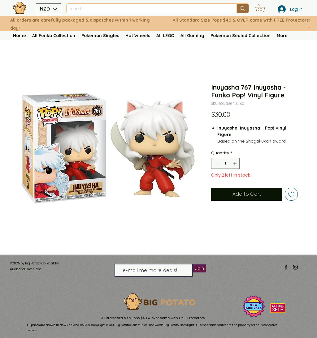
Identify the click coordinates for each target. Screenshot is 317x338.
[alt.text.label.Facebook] (286, 267)
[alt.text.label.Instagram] (295, 267)
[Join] (199, 268)
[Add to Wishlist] (291, 194)
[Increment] (235, 163)
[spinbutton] (225, 163)
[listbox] (48, 8)
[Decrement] (215, 163)
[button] (48, 8)
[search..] (146, 9)
